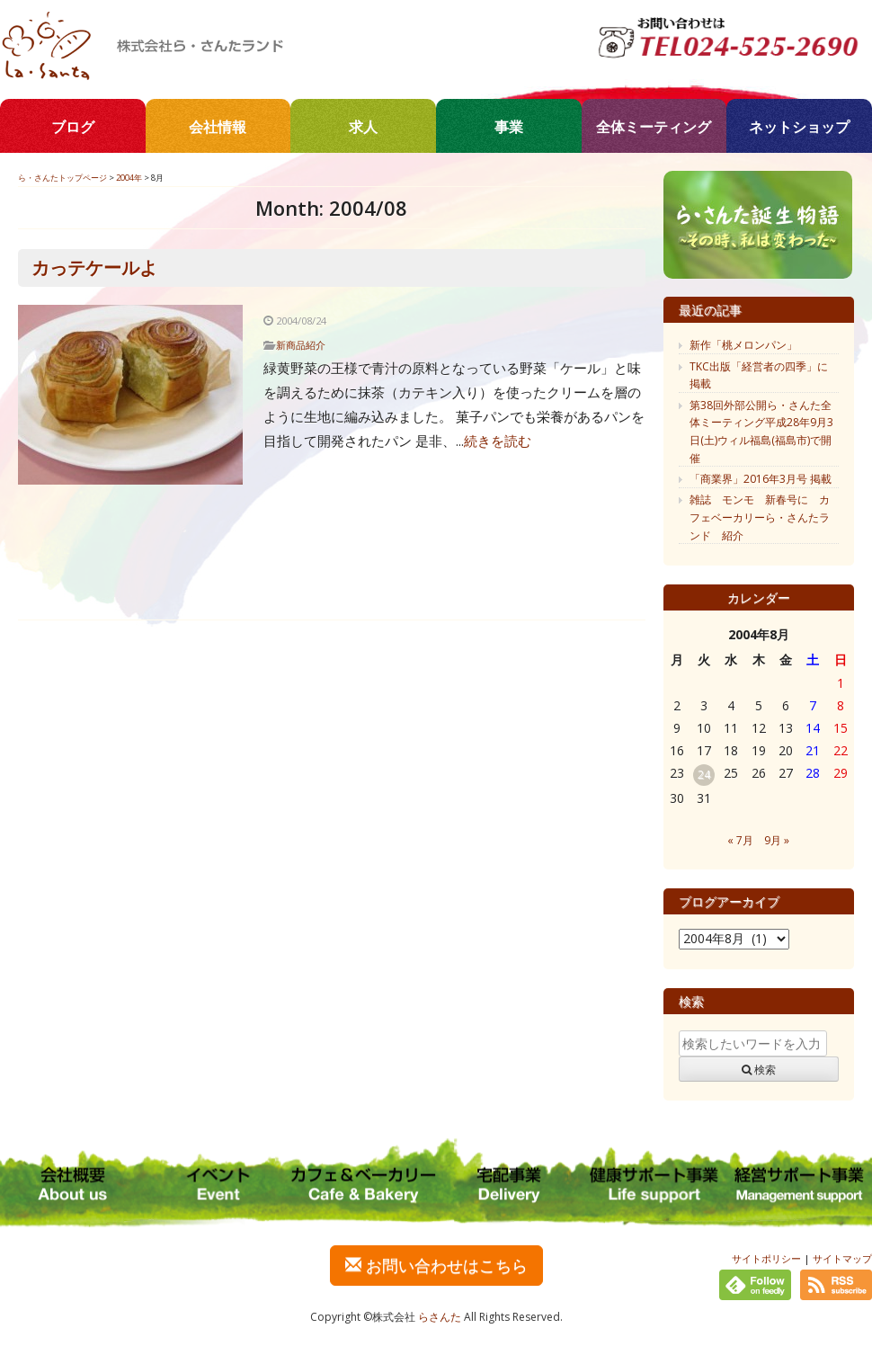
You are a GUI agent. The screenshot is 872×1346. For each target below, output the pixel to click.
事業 (508, 127)
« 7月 (740, 840)
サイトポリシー (766, 1258)
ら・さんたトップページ (62, 177)
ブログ (72, 127)
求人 (363, 127)
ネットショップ (799, 127)
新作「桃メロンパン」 (743, 344)
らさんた (439, 1316)
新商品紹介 (300, 345)
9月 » (776, 840)
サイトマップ (842, 1258)
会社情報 (217, 127)
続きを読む (497, 441)
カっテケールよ (94, 267)
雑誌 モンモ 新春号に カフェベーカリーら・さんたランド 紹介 (760, 517)
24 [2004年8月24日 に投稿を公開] (704, 774)
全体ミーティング (653, 127)
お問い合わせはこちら (436, 1265)
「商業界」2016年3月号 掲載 (761, 478)
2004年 (129, 177)
